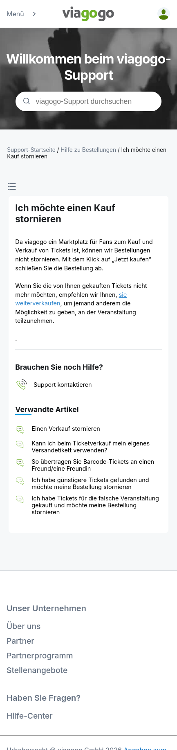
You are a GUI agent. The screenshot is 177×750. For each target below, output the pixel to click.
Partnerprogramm (40, 655)
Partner (20, 641)
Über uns (23, 626)
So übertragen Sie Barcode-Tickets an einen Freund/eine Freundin (92, 465)
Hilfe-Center (30, 716)
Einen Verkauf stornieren (65, 428)
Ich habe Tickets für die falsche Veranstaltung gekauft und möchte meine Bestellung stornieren (95, 505)
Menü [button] (22, 14)
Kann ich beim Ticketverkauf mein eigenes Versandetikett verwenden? (90, 447)
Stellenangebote (37, 670)
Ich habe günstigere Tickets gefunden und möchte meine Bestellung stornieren (90, 483)
